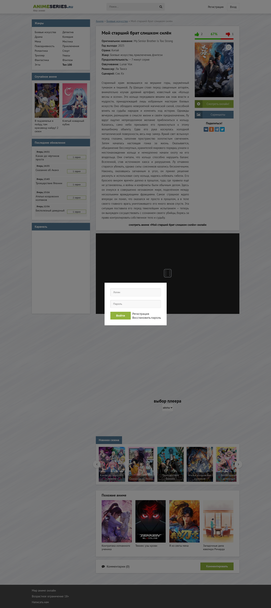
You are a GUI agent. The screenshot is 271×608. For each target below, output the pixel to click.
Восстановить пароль (146, 317)
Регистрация (140, 314)
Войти (120, 315)
